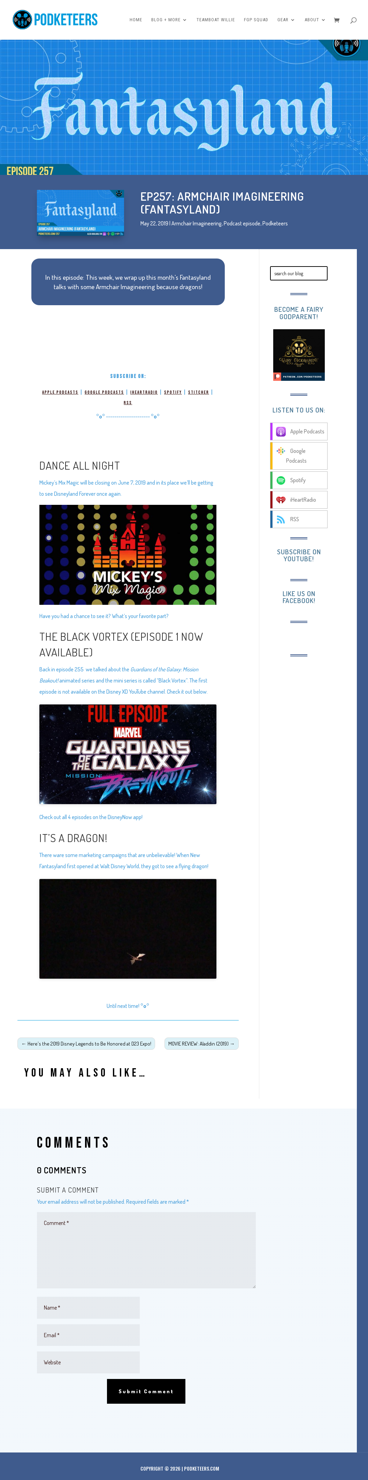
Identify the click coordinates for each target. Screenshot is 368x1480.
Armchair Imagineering (196, 223)
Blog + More (166, 19)
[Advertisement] (314, 769)
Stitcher (198, 392)
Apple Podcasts (60, 392)
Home (136, 19)
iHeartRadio (144, 392)
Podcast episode (242, 223)
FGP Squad (256, 19)
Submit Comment (146, 1391)
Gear (283, 19)
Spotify (173, 392)
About (312, 19)
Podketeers (275, 223)
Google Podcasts (104, 392)
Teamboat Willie (216, 19)
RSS (128, 403)
